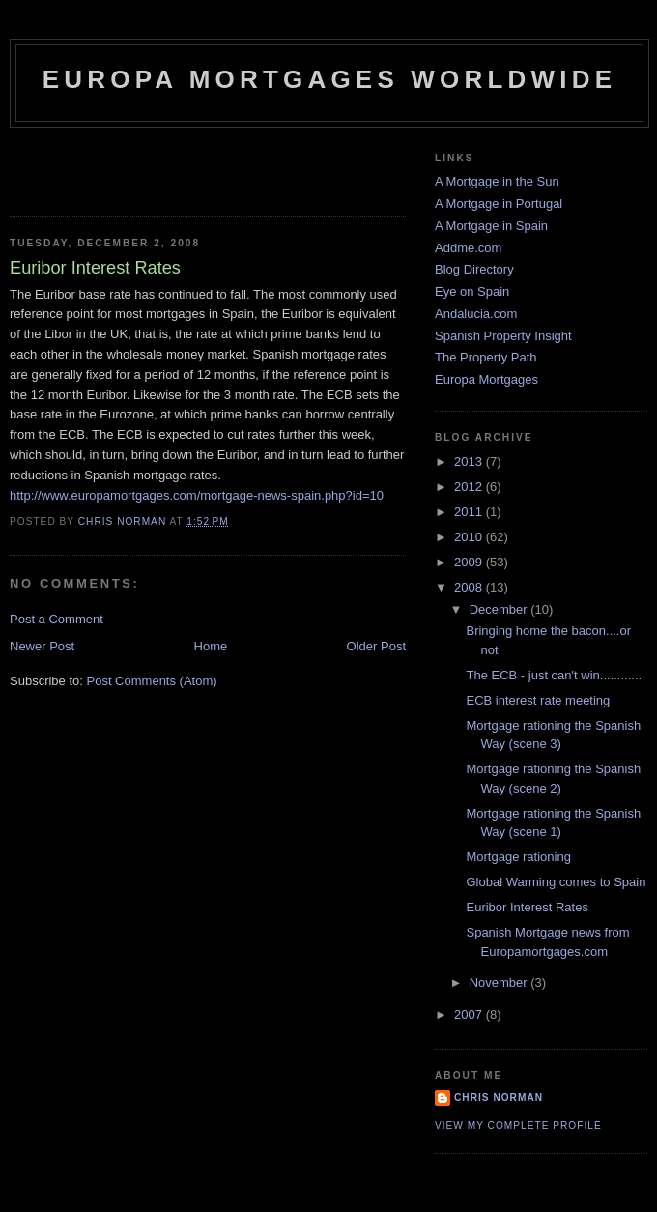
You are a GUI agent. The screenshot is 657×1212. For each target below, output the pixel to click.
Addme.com (468, 248)
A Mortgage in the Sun (497, 181)
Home (211, 646)
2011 (470, 512)
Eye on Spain (472, 291)
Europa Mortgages (486, 379)
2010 (470, 537)
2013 (470, 461)
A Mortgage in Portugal (498, 203)
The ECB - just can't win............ (554, 675)
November (500, 982)
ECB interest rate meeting (538, 700)
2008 (470, 587)
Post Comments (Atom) (152, 681)
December (500, 609)
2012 (470, 486)
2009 (470, 562)
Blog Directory (474, 269)
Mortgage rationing (518, 857)
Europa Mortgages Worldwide (330, 79)
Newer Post (42, 646)
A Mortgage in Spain (491, 225)
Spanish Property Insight (503, 336)
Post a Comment (56, 619)
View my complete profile (518, 1125)
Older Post (376, 646)
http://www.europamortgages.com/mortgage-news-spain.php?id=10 (197, 495)
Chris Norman (498, 1097)
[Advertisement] (123, 166)
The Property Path (486, 357)
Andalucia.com (476, 313)
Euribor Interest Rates (526, 907)
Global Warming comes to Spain (555, 882)
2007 (470, 1014)
